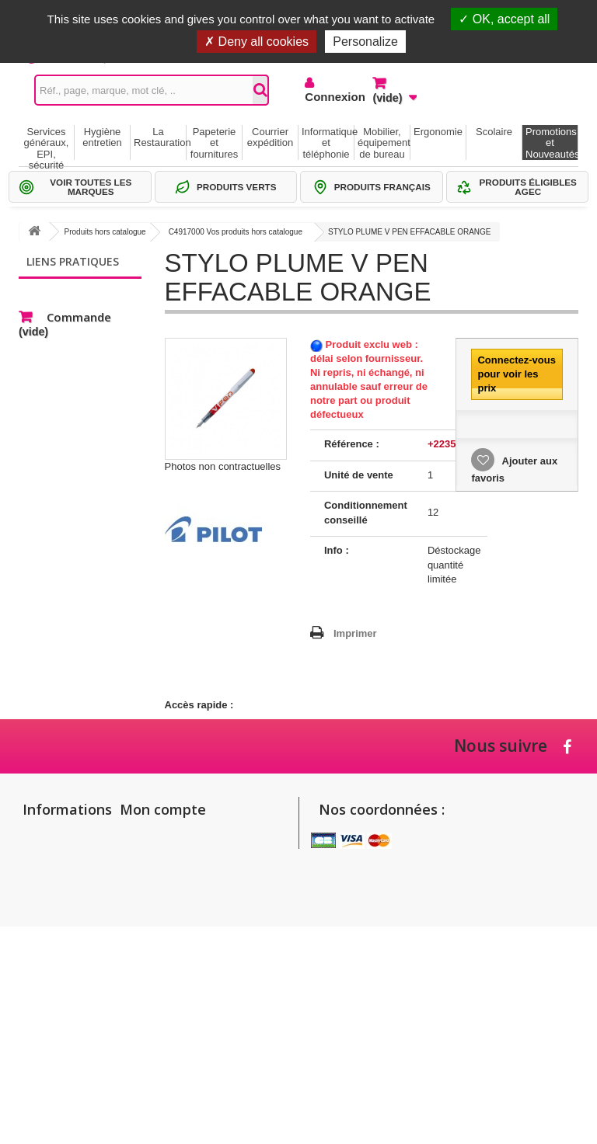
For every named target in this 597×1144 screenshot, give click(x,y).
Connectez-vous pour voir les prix (516, 374)
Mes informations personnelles (194, 879)
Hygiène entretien (102, 137)
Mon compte (163, 809)
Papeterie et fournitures (214, 143)
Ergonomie (438, 131)
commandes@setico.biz (381, 970)
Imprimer (355, 633)
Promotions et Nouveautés (551, 143)
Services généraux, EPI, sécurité (46, 143)
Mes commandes (164, 838)
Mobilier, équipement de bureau (384, 143)
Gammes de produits (84, 290)
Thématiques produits (85, 337)
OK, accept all (504, 19)
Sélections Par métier (85, 313)
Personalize (365, 41)
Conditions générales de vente (49, 955)
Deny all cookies (256, 41)
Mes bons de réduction (177, 899)
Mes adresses (157, 858)
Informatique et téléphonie (328, 143)
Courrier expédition (270, 137)
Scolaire (494, 131)
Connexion (327, 96)
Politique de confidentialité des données (52, 1037)
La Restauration (160, 137)
